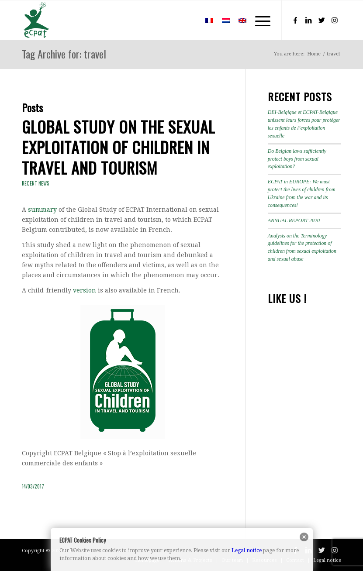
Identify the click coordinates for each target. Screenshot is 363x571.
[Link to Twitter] (321, 20)
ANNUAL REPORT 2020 (294, 220)
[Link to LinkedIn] (308, 20)
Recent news (35, 183)
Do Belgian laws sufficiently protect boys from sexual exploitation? (297, 159)
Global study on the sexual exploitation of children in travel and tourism (118, 147)
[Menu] (258, 20)
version (84, 290)
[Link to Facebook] (295, 20)
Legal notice (247, 550)
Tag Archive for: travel (64, 54)
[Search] (188, 20)
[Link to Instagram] (334, 20)
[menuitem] (188, 20)
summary (42, 209)
